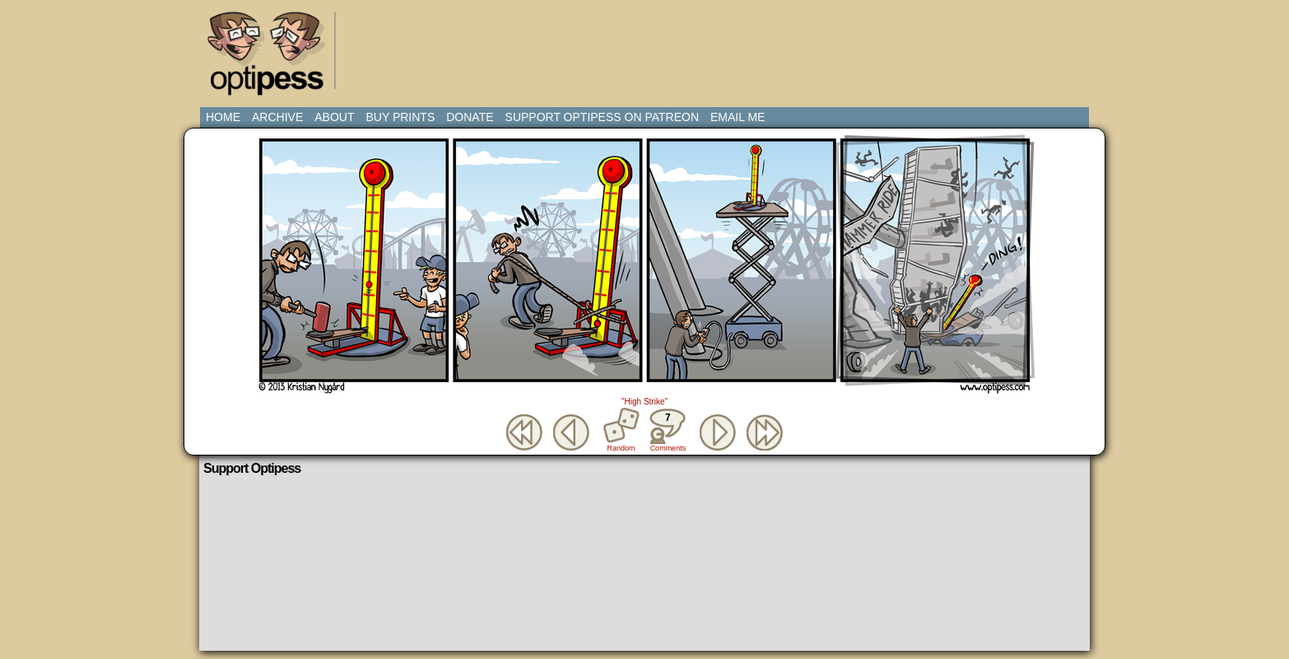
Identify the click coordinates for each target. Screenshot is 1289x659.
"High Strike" (644, 401)
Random (621, 448)
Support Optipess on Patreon (602, 117)
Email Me (737, 117)
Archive (277, 117)
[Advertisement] (647, 45)
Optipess (274, 57)
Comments (667, 430)
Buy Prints (400, 117)
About (334, 117)
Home (223, 117)
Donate (469, 117)
